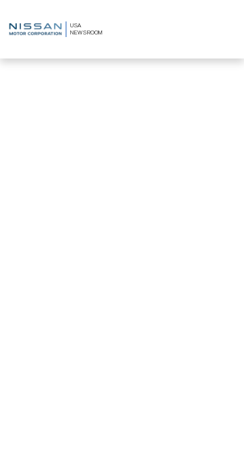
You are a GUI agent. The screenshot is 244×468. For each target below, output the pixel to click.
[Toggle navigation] (226, 30)
